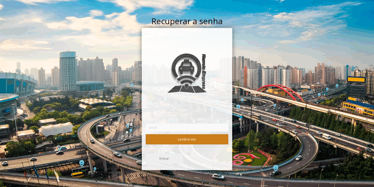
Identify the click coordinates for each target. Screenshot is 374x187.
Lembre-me (187, 139)
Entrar (164, 158)
